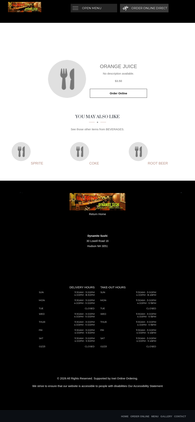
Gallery (166, 416)
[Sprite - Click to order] (22, 151)
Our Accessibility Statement (145, 386)
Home (125, 416)
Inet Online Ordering (124, 378)
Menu (154, 416)
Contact (180, 416)
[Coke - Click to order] (80, 151)
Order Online (118, 93)
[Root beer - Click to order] (139, 151)
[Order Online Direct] (144, 8)
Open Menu (91, 8)
